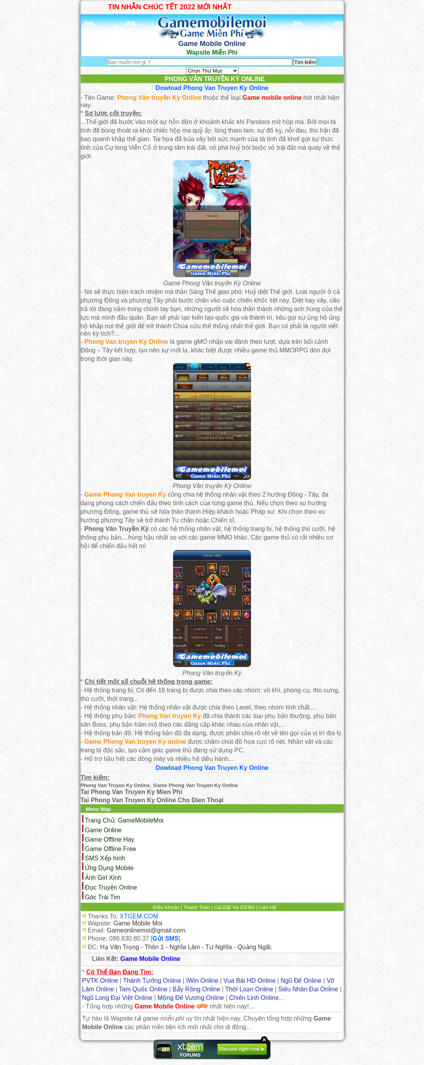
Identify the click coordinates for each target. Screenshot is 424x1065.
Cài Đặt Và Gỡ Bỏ (234, 907)
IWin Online (202, 980)
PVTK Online (100, 980)
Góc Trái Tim (102, 897)
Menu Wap (98, 809)
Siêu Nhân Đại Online (308, 989)
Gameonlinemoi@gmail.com (146, 930)
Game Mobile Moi (137, 923)
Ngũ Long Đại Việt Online (117, 997)
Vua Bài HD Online (249, 980)
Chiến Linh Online (254, 997)
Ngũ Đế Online (301, 980)
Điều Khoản (166, 907)
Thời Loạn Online (249, 989)
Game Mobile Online (152, 958)
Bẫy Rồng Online (196, 989)
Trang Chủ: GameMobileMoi (124, 820)
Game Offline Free (110, 849)
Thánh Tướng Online (152, 980)
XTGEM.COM (139, 916)
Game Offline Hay (109, 839)
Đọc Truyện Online (111, 887)
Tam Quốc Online (143, 989)
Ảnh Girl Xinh (103, 877)
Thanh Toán (196, 907)
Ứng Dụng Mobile (109, 868)
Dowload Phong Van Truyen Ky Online (212, 88)
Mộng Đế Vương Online (190, 997)
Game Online (103, 830)
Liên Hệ (268, 907)
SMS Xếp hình (105, 858)
